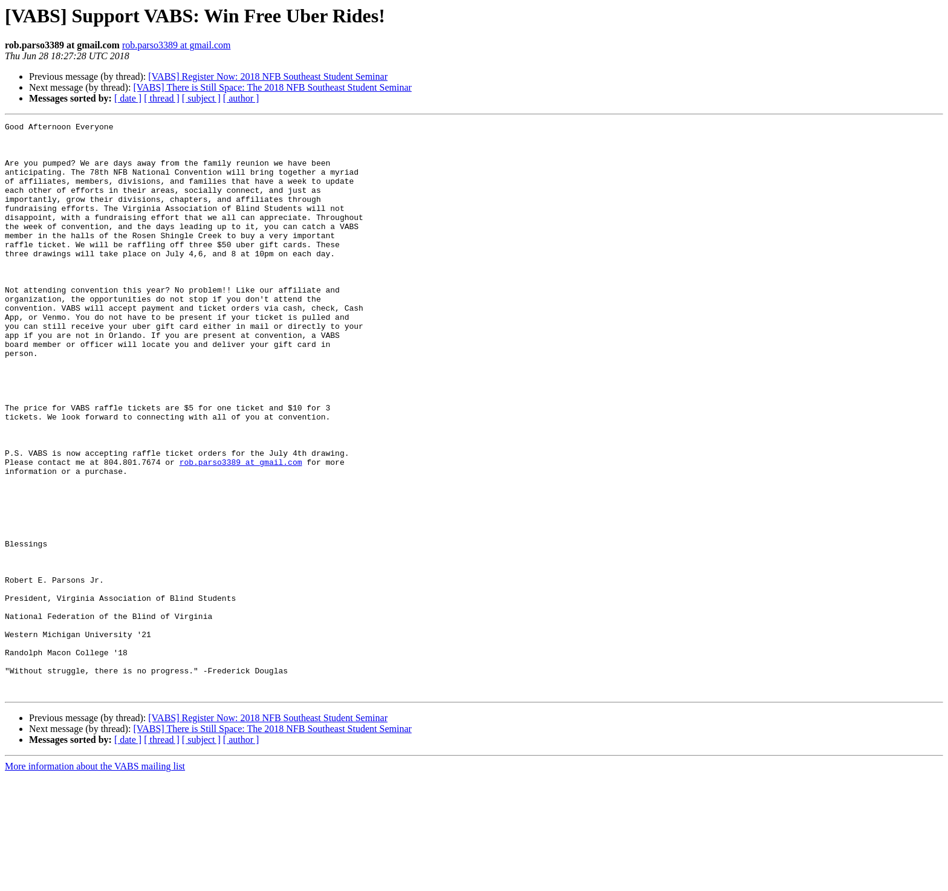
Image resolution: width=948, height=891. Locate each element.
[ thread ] (162, 98)
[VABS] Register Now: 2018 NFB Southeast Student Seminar (268, 76)
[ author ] (241, 98)
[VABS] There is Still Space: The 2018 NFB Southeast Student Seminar (272, 87)
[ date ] (127, 98)
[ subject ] (201, 98)
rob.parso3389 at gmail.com (176, 45)
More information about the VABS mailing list (95, 880)
